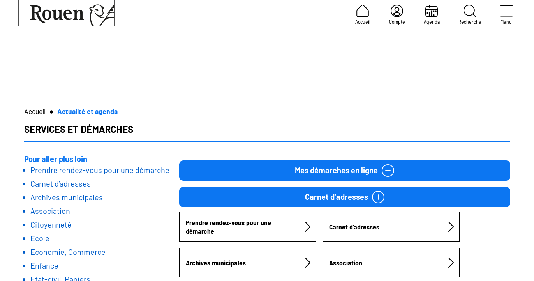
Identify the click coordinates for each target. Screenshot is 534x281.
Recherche (469, 15)
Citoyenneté (51, 224)
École (39, 238)
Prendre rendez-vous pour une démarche (99, 169)
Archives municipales (66, 197)
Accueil (362, 15)
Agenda (432, 15)
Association (50, 210)
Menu (506, 15)
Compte (397, 15)
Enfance (44, 265)
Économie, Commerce (68, 251)
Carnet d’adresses (60, 183)
